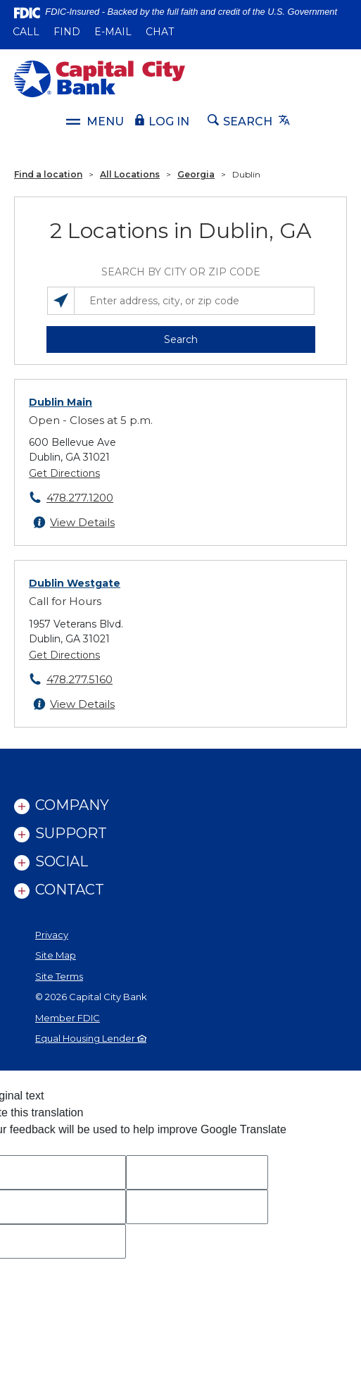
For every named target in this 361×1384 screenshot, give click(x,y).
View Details (82, 522)
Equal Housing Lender (90, 1038)
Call (26, 31)
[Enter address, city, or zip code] (181, 300)
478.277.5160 (79, 679)
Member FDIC (67, 1017)
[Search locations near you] (61, 300)
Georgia (196, 174)
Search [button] (181, 339)
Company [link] (72, 805)
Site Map (55, 955)
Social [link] (61, 861)
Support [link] (71, 833)
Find (66, 31)
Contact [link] (69, 889)
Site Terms (59, 976)
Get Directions (64, 473)
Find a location (48, 174)
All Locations (130, 174)
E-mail (113, 31)
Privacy (51, 934)
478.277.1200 (79, 497)
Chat (160, 31)
